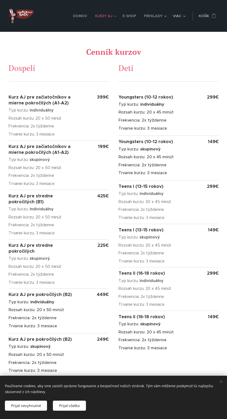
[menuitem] (83, 16)
